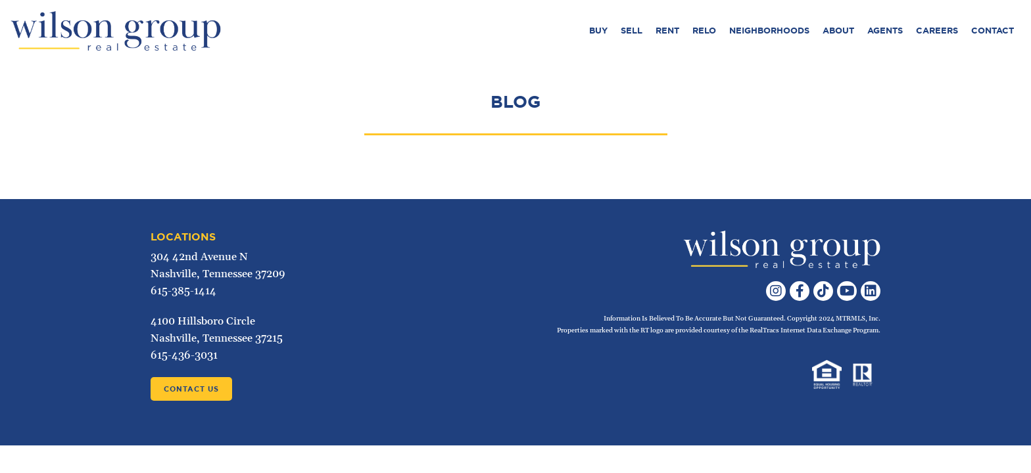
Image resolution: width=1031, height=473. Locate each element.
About (838, 30)
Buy (598, 30)
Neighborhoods (769, 30)
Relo (704, 30)
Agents (885, 30)
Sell (631, 30)
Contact (992, 30)
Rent (667, 30)
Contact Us (191, 389)
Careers (937, 30)
